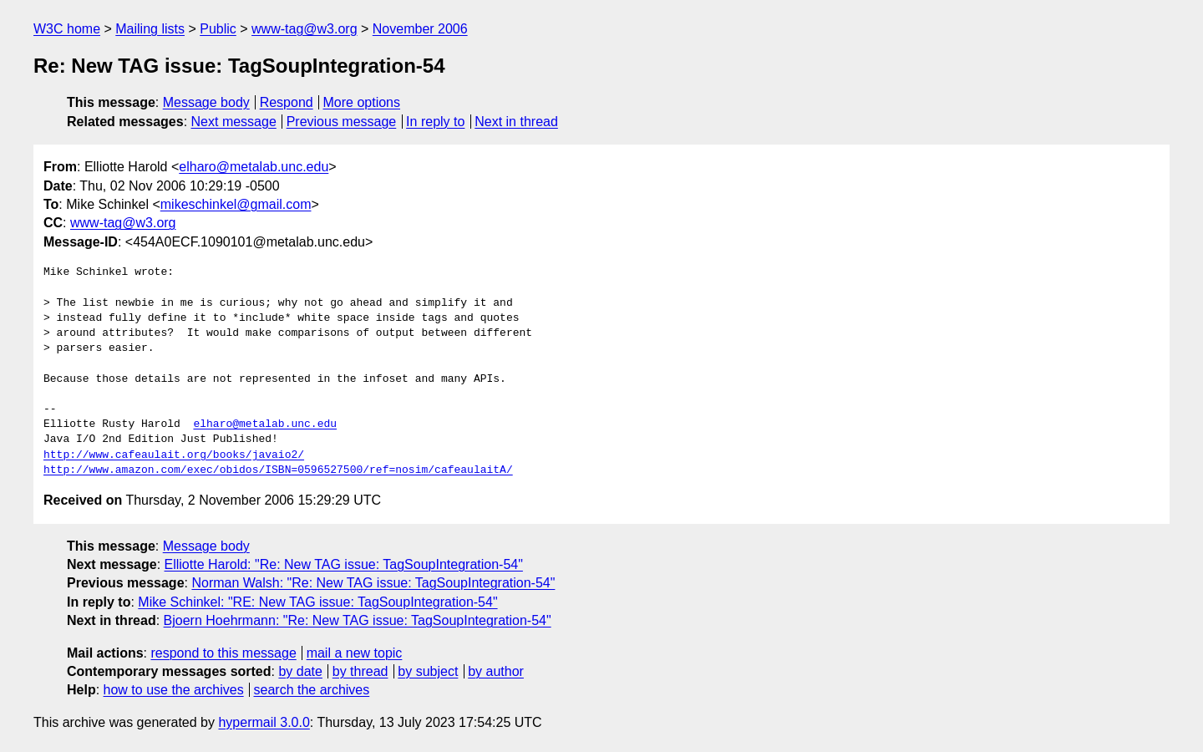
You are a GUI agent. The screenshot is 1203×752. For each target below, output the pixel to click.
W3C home (66, 29)
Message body (206, 102)
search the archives (312, 690)
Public (218, 29)
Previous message (342, 121)
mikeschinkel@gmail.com (236, 204)
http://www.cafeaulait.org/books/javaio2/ (173, 455)
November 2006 (420, 29)
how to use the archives (174, 690)
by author (496, 671)
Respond (286, 102)
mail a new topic (355, 653)
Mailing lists (150, 29)
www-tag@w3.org (304, 29)
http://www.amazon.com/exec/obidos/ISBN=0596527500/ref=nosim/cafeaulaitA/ (278, 470)
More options (362, 102)
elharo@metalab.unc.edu (253, 167)
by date (300, 671)
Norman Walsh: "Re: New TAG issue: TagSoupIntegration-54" (373, 583)
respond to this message (223, 653)
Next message (234, 121)
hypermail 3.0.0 (263, 722)
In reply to (435, 121)
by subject (428, 671)
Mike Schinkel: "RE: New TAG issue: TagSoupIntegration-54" (317, 602)
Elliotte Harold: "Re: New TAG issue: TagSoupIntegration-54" (344, 564)
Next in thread (516, 121)
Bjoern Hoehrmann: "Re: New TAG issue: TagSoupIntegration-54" (357, 620)
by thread (360, 671)
